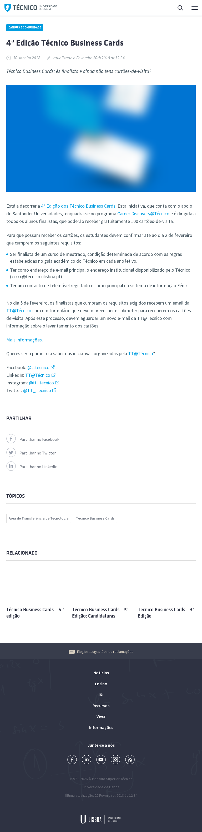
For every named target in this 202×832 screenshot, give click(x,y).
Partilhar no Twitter (31, 453)
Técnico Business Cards (95, 518)
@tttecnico (38, 367)
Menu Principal (194, 9)
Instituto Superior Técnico (112, 778)
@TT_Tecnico (37, 390)
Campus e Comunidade (24, 27)
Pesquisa (181, 8)
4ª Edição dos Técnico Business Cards (78, 206)
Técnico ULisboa (30, 8)
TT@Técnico (18, 310)
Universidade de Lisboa (101, 787)
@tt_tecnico (41, 383)
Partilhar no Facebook (32, 439)
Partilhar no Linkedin (31, 466)
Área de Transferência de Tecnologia (39, 518)
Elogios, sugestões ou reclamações (101, 651)
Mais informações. (24, 340)
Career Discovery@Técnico (143, 214)
